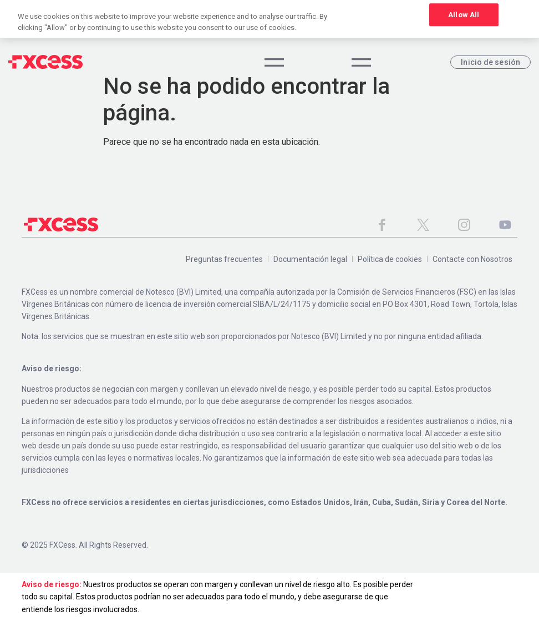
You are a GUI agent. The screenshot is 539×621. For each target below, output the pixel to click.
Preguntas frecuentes (224, 259)
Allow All (463, 15)
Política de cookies (390, 259)
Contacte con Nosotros (472, 259)
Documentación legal (310, 259)
